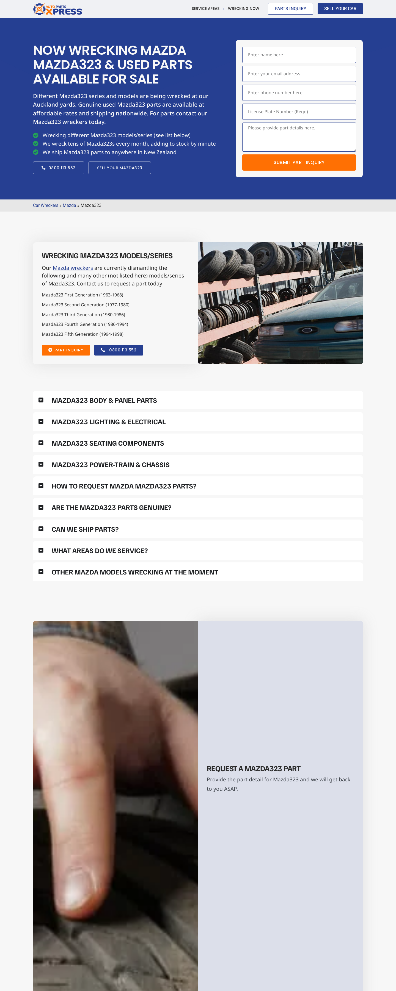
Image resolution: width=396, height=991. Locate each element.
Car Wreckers (45, 206)
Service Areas (205, 8)
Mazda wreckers (73, 268)
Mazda (69, 206)
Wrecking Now (243, 8)
